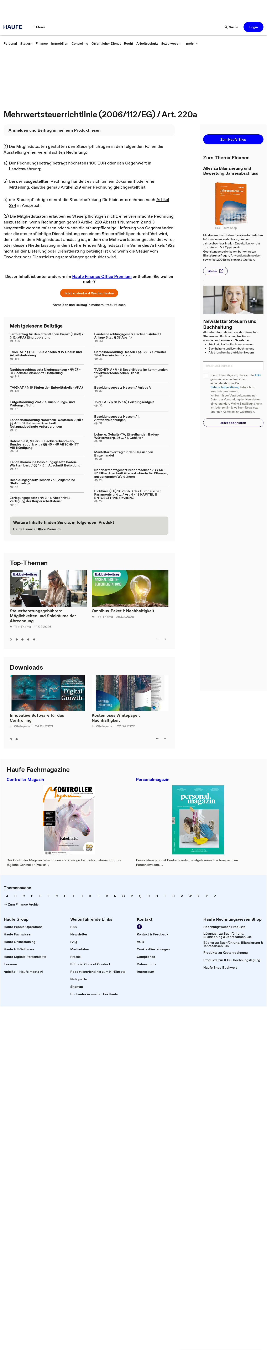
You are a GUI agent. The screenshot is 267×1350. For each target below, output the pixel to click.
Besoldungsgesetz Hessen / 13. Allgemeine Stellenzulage (42, 481)
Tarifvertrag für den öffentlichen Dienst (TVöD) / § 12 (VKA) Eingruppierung (46, 335)
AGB (258, 375)
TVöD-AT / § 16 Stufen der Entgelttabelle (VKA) (46, 387)
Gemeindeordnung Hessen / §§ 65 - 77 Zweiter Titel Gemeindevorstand (130, 353)
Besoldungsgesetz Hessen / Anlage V (122, 387)
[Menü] (38, 27)
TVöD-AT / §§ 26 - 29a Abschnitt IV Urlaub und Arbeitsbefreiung (46, 353)
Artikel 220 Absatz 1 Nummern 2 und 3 (118, 222)
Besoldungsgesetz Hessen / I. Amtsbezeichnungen (117, 418)
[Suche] (231, 27)
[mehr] (192, 43)
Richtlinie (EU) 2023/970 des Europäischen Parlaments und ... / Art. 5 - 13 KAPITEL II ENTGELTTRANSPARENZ (127, 494)
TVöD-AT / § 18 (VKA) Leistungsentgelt (124, 402)
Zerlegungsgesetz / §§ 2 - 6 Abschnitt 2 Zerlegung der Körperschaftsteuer (40, 499)
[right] (165, 638)
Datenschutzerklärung (224, 387)
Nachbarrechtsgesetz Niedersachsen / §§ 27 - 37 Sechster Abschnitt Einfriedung (45, 371)
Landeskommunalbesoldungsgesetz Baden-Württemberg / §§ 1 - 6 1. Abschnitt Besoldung (45, 463)
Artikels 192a (162, 245)
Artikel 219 (71, 187)
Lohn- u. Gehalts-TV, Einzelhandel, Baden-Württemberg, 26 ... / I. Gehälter (126, 436)
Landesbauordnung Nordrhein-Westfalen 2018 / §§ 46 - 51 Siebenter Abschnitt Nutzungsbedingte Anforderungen (46, 423)
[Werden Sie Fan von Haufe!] (139, 926)
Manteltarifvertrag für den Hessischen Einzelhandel (123, 453)
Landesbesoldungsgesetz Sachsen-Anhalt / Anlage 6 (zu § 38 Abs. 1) (127, 335)
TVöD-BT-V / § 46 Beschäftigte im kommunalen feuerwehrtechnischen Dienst (131, 371)
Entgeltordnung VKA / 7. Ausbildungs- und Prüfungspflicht (42, 403)
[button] (253, 27)
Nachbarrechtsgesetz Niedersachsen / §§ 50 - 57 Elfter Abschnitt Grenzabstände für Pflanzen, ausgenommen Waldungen (131, 473)
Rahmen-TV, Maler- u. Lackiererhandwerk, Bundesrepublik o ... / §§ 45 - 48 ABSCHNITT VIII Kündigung (44, 444)
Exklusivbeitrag (25, 574)
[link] (10, 43)
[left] (157, 638)
